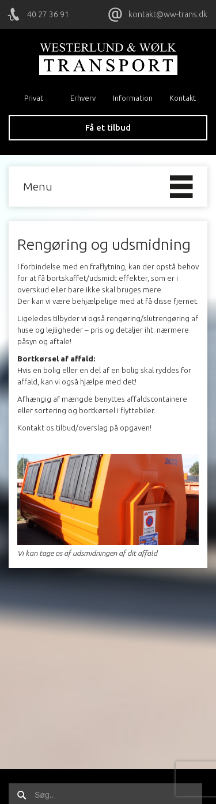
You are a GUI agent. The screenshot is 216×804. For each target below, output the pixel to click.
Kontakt (182, 98)
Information (133, 98)
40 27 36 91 (48, 14)
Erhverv (83, 98)
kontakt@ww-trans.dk (167, 14)
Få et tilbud (108, 127)
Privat (33, 98)
